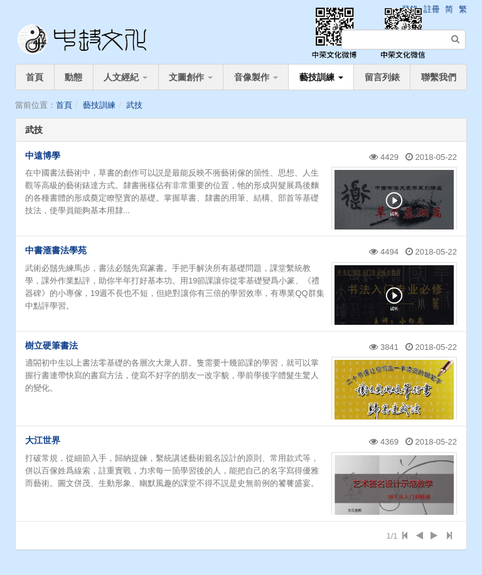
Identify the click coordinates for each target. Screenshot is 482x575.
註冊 (432, 9)
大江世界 (42, 440)
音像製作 (256, 77)
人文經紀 (125, 77)
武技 (134, 105)
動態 (73, 77)
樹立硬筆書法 (51, 345)
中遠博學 (42, 155)
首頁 (34, 77)
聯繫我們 (438, 77)
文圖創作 (191, 77)
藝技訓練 (321, 77)
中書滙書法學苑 (56, 250)
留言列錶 (382, 77)
